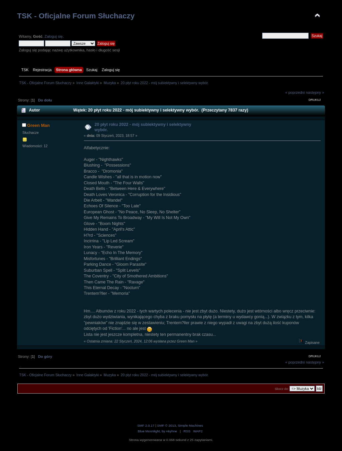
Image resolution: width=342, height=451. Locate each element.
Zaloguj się (53, 36)
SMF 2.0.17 (146, 425)
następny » (315, 92)
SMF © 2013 (166, 425)
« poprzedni (295, 92)
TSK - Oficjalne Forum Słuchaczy (76, 16)
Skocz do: (282, 389)
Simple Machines (190, 425)
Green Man (38, 125)
